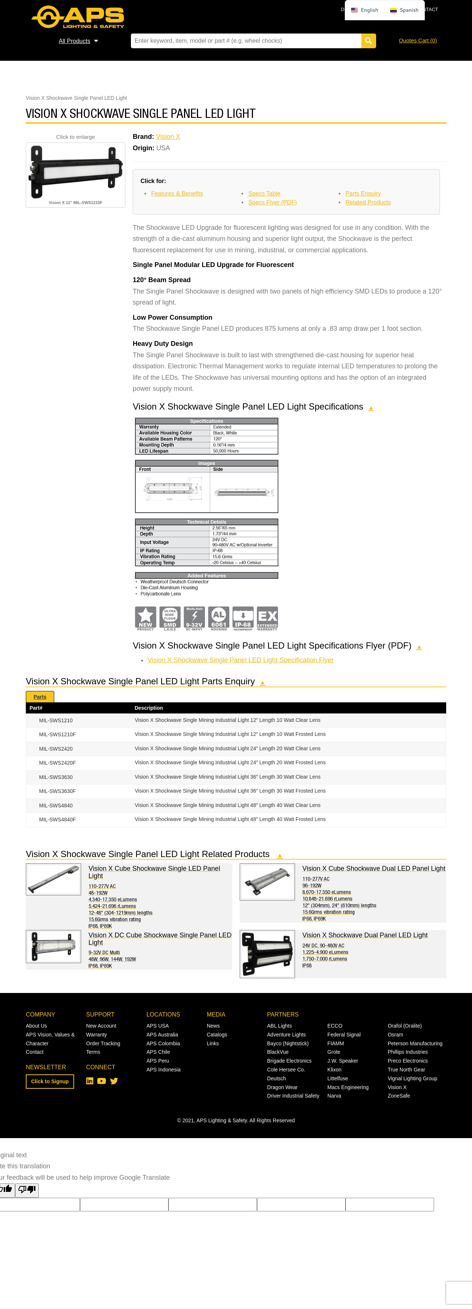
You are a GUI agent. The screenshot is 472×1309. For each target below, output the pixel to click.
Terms (93, 1052)
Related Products (368, 202)
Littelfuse (337, 1078)
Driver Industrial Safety (293, 1096)
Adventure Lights (286, 1035)
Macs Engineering (348, 1087)
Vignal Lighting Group (412, 1078)
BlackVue (278, 1052)
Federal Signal (344, 1035)
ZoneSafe (399, 1096)
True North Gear (406, 1070)
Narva (334, 1096)
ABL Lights (279, 1026)
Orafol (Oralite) (405, 1026)
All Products (74, 41)
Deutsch (276, 1078)
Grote (333, 1052)
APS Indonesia (163, 1070)
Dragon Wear (282, 1087)
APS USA (157, 1026)
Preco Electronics (408, 1061)
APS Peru (157, 1061)
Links (213, 1043)
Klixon (334, 1070)
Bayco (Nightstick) (288, 1043)
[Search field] (251, 41)
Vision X (168, 136)
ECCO (334, 1026)
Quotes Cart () (418, 40)
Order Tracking (103, 1043)
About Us (36, 1026)
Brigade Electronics (289, 1061)
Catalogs (217, 1035)
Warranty (96, 1035)
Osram (395, 1035)
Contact (426, 9)
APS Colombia (163, 1043)
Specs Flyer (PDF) (272, 202)
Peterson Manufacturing (415, 1043)
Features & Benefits (177, 193)
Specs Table (264, 193)
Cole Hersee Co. (286, 1070)
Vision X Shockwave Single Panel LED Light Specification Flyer (241, 660)
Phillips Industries (408, 1052)
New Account (101, 1026)
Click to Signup (50, 1081)
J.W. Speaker (342, 1061)
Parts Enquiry (363, 193)
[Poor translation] (27, 1190)
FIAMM (335, 1043)
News (213, 1026)
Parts (40, 697)
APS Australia (162, 1035)
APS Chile (158, 1052)
